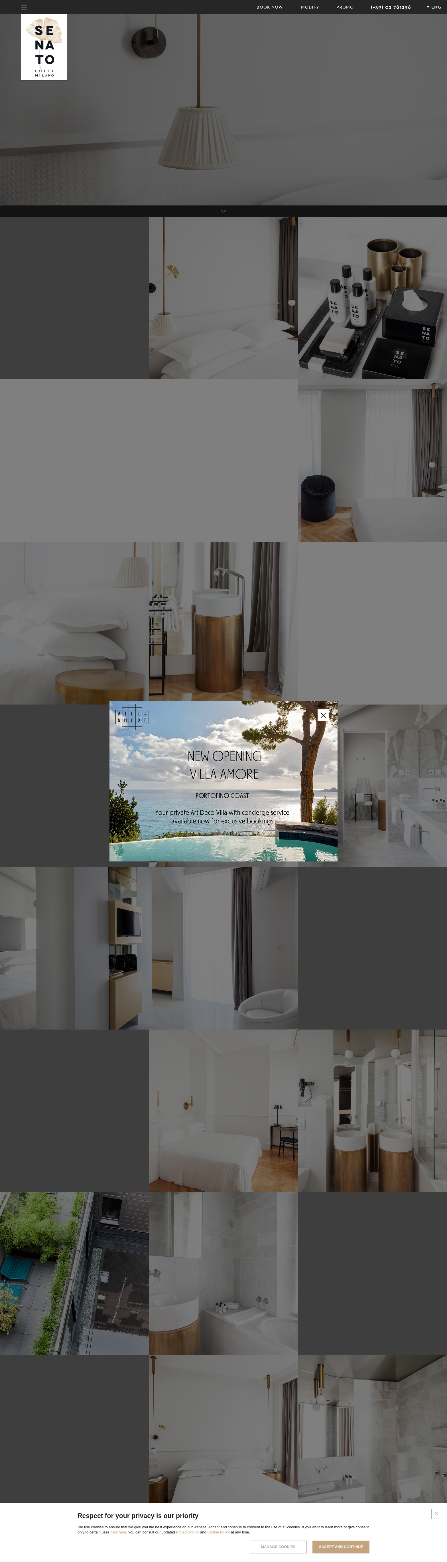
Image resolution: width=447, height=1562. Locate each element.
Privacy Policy (187, 1532)
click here (118, 1532)
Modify (310, 7)
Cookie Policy (218, 1532)
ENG (436, 7)
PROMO (345, 7)
